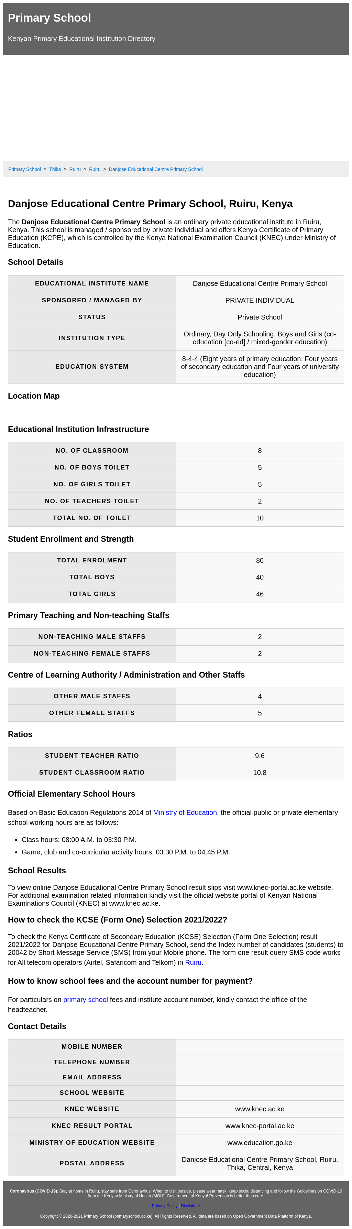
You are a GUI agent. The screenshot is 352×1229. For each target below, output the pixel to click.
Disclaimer (190, 1206)
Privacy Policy (165, 1206)
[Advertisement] (176, 106)
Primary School (49, 17)
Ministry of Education (185, 812)
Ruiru (193, 962)
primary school (85, 999)
